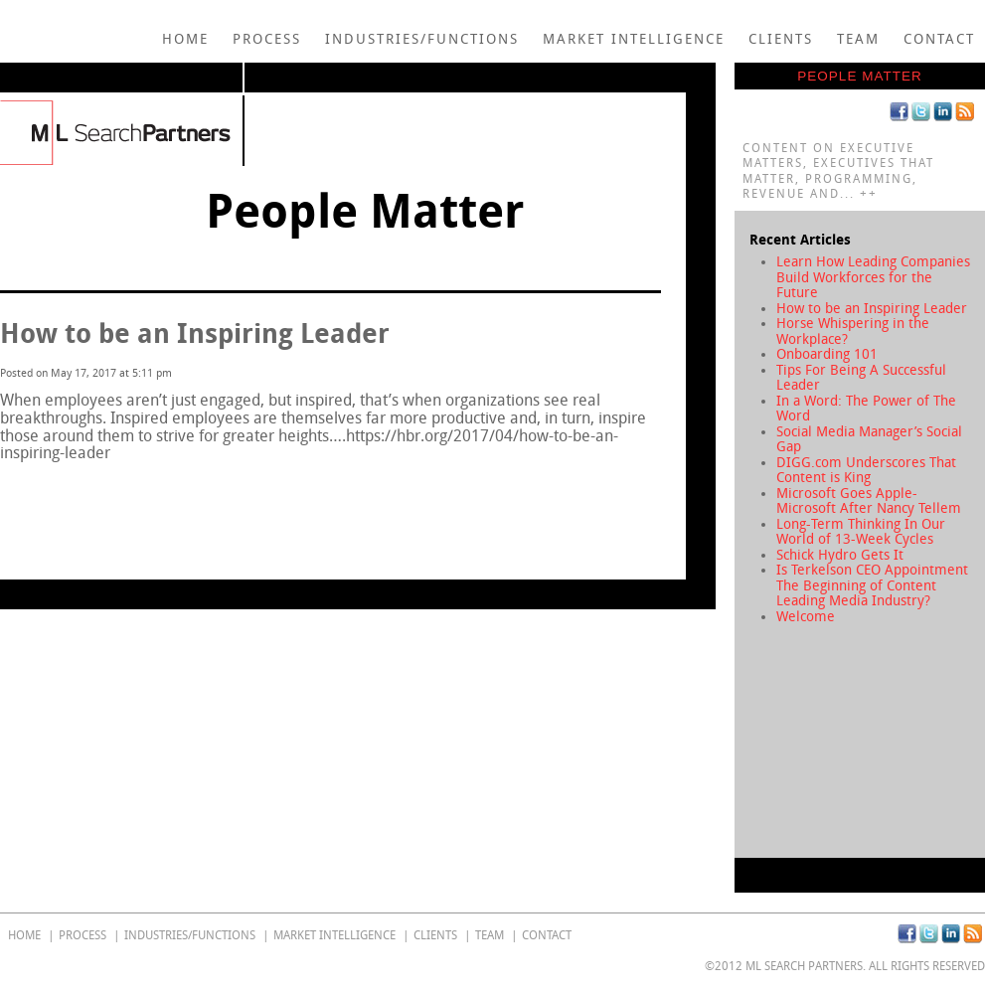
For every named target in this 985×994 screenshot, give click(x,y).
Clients (780, 39)
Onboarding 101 (827, 354)
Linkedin (942, 111)
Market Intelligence (634, 39)
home (185, 39)
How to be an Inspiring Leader (871, 308)
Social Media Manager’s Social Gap (869, 439)
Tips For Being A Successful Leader (861, 378)
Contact (939, 39)
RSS (964, 111)
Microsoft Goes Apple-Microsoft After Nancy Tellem (868, 501)
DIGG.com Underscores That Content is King (866, 470)
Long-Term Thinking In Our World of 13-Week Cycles (860, 532)
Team (858, 39)
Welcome (805, 616)
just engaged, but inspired (261, 400)
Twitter (920, 111)
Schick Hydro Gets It (839, 555)
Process (267, 39)
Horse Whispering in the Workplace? (852, 331)
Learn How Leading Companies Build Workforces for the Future (873, 277)
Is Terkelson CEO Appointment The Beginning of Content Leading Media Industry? (872, 585)
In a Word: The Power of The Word (866, 409)
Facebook (899, 111)
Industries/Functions (422, 39)
